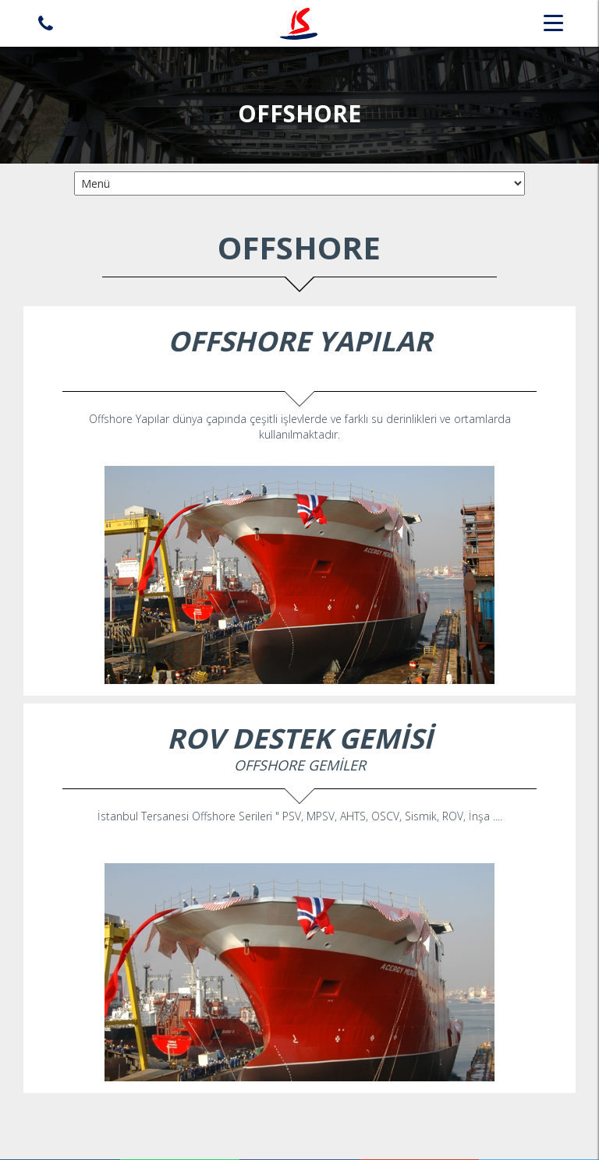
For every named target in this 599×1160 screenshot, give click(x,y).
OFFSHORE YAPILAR (300, 341)
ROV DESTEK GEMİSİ (300, 738)
